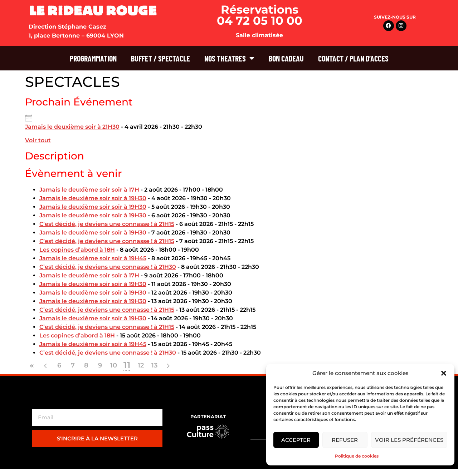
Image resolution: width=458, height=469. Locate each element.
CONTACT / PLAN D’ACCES (353, 58)
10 (113, 365)
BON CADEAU (286, 58)
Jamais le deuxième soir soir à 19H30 (92, 198)
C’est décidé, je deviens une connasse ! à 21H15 (106, 224)
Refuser (345, 439)
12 (141, 365)
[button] (443, 373)
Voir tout (38, 140)
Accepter (296, 439)
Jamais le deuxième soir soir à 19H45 (92, 258)
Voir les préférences (409, 439)
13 (154, 365)
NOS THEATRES (229, 58)
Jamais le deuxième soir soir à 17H (89, 189)
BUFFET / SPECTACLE (160, 58)
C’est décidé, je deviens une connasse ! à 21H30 (107, 266)
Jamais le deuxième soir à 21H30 (72, 126)
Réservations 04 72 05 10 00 (259, 15)
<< (32, 365)
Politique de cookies (357, 456)
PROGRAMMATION (93, 58)
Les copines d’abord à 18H (77, 249)
